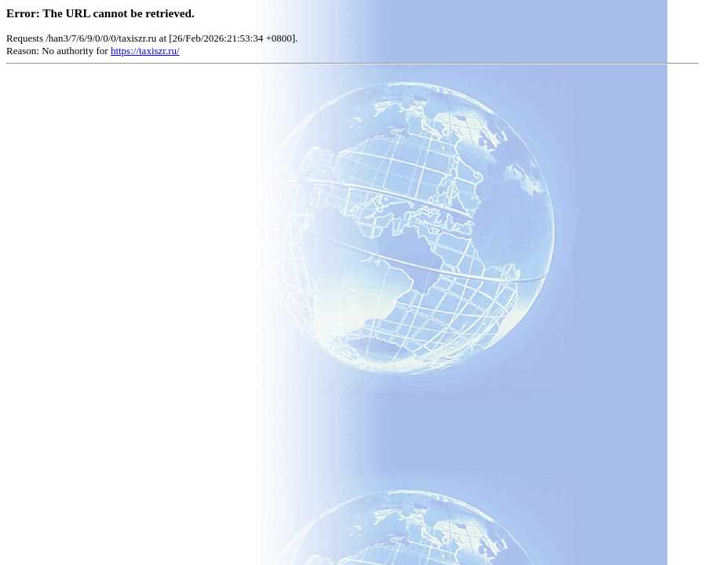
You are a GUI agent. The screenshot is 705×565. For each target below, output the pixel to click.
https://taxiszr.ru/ (145, 50)
